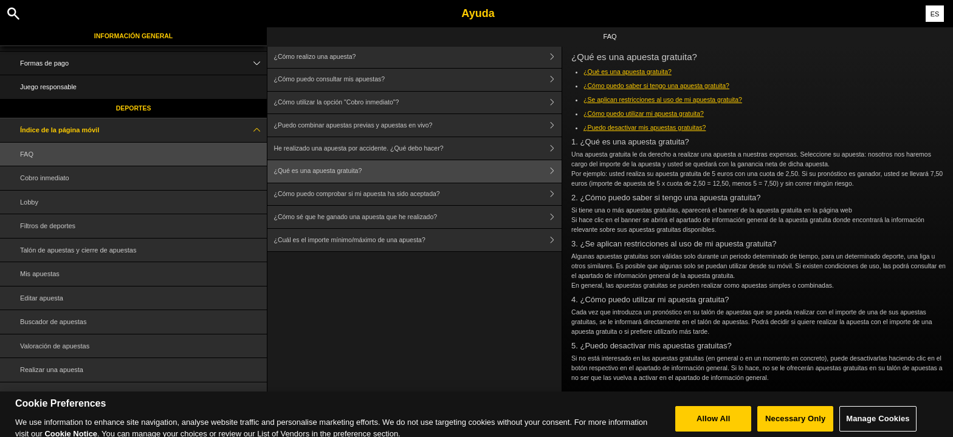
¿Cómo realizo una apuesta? (418, 57)
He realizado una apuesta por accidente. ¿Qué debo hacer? (418, 148)
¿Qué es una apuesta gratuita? (418, 171)
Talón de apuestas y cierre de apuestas (78, 250)
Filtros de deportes (47, 225)
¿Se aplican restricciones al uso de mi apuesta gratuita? (662, 99)
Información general (133, 35)
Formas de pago (143, 63)
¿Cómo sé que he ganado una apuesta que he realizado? (418, 217)
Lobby (29, 202)
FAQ (26, 154)
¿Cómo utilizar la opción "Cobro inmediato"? (418, 103)
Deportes (133, 108)
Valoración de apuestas (54, 346)
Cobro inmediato (44, 177)
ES (935, 14)
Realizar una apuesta (51, 369)
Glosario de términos (51, 394)
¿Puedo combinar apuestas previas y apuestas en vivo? (418, 125)
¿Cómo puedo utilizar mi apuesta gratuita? (643, 113)
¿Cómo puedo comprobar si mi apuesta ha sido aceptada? (418, 194)
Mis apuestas (40, 273)
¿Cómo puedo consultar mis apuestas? (418, 80)
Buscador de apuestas (53, 321)
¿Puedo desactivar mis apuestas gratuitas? (644, 127)
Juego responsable (48, 86)
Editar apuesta (41, 298)
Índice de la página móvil (143, 130)
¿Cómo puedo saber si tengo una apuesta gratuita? (656, 85)
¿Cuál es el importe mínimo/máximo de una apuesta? (418, 240)
